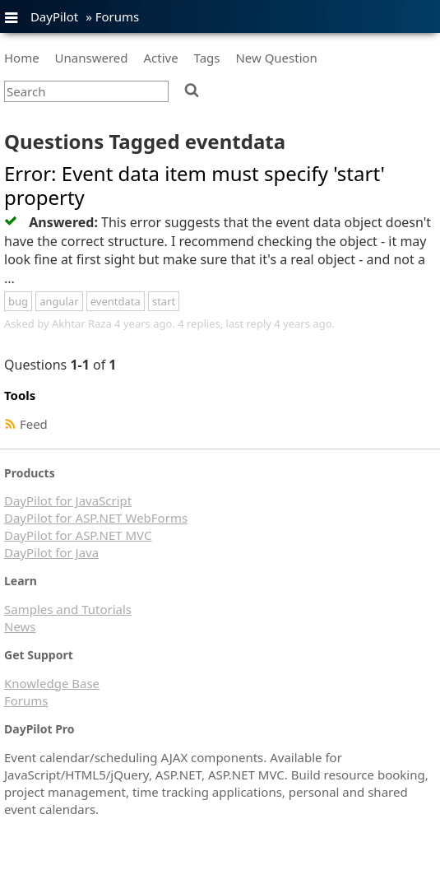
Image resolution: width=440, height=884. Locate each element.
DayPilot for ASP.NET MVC (77, 535)
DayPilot (54, 16)
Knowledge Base (52, 683)
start (163, 301)
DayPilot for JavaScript (68, 500)
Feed (34, 424)
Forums (117, 16)
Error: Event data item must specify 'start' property (194, 185)
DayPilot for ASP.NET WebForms (96, 517)
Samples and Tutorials (68, 609)
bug (18, 301)
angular (58, 301)
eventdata (115, 301)
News (20, 626)
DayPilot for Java (51, 552)
